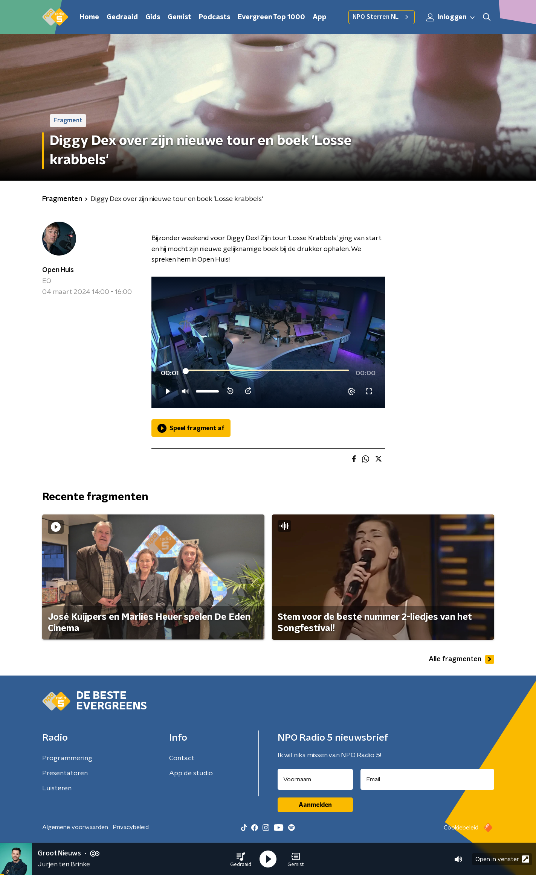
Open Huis (58, 270)
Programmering (67, 758)
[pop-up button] (351, 391)
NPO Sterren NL (382, 17)
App (320, 17)
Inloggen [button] (451, 17)
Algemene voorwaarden (75, 827)
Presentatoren (65, 773)
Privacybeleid (131, 827)
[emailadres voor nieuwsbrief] (427, 779)
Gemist (179, 17)
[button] (241, 859)
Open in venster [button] (502, 859)
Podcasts (214, 17)
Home (89, 17)
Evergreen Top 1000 (271, 17)
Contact (181, 758)
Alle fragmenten (461, 659)
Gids (152, 17)
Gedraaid (122, 17)
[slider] (267, 371)
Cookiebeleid (461, 828)
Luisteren (57, 788)
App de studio (191, 773)
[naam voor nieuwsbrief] (315, 779)
